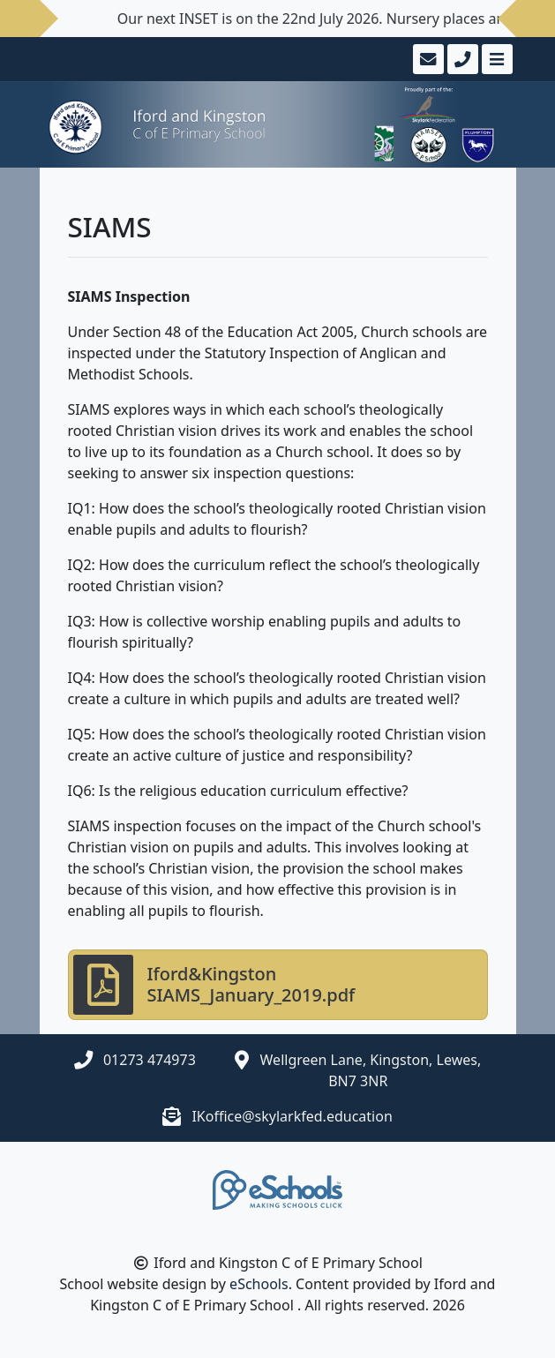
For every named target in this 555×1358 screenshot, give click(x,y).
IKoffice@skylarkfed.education (291, 1116)
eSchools (259, 1284)
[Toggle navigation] (495, 59)
